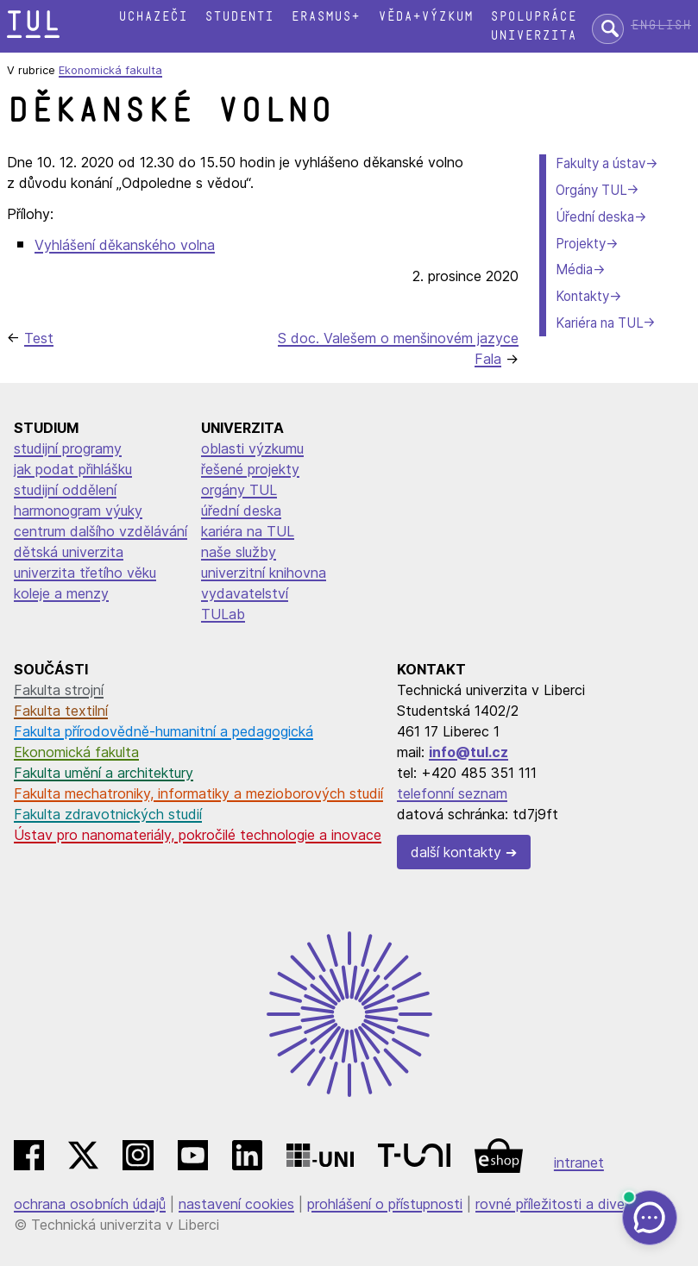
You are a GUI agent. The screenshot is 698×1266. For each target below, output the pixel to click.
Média (574, 269)
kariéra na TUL (247, 531)
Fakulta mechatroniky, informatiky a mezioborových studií (198, 793)
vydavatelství (244, 593)
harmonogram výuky (78, 510)
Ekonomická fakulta (110, 70)
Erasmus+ (325, 17)
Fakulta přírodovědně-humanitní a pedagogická (163, 731)
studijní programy (68, 448)
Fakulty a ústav (600, 163)
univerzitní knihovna (263, 572)
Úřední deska (595, 217)
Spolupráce (533, 17)
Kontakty (582, 296)
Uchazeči (152, 17)
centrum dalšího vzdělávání (100, 531)
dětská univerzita (68, 552)
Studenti (239, 17)
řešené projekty (250, 469)
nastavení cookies (236, 1204)
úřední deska (241, 510)
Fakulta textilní (61, 710)
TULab (223, 614)
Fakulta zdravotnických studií (108, 814)
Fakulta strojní (59, 690)
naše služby (238, 552)
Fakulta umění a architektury (103, 772)
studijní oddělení (65, 489)
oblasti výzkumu (252, 448)
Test (38, 338)
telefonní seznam (452, 793)
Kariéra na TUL (599, 323)
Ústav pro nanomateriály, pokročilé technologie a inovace (197, 834)
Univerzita (533, 36)
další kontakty (456, 852)
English (661, 25)
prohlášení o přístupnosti (384, 1204)
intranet (579, 1162)
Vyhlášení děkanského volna (125, 245)
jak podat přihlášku (73, 469)
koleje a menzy (61, 593)
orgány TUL (239, 489)
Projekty (581, 243)
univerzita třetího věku (85, 572)
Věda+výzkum (425, 17)
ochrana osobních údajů (90, 1204)
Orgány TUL (591, 190)
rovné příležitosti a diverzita (564, 1204)
